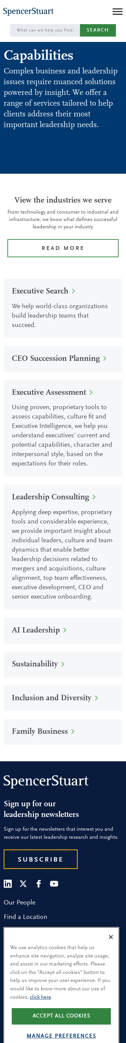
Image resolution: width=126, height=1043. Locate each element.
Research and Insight (33, 931)
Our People (19, 902)
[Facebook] (39, 884)
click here (40, 1005)
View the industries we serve (63, 201)
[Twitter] (23, 884)
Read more (63, 249)
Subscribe (41, 860)
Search (98, 30)
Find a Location (25, 917)
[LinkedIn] (8, 884)
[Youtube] (54, 884)
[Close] (110, 945)
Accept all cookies (61, 1024)
